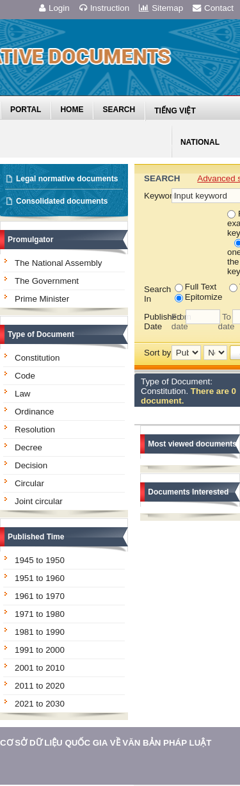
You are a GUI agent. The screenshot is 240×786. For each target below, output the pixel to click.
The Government (47, 281)
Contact (213, 8)
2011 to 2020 (40, 686)
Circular (29, 483)
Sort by (157, 352)
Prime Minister (42, 299)
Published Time (36, 536)
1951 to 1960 (40, 578)
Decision (31, 465)
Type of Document (41, 334)
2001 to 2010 (40, 668)
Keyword (157, 196)
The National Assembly (58, 263)
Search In (157, 294)
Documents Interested (188, 491)
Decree (28, 447)
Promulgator (30, 239)
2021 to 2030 (40, 703)
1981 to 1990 (40, 632)
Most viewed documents (192, 443)
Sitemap (161, 8)
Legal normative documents (67, 178)
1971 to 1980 (40, 614)
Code (25, 376)
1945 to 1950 (40, 560)
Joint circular (39, 501)
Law (22, 393)
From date (179, 321)
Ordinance (34, 411)
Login (54, 8)
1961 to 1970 (40, 596)
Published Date (158, 321)
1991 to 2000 (40, 650)
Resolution (35, 429)
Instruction (104, 8)
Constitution (37, 358)
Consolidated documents (62, 201)
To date (225, 321)
